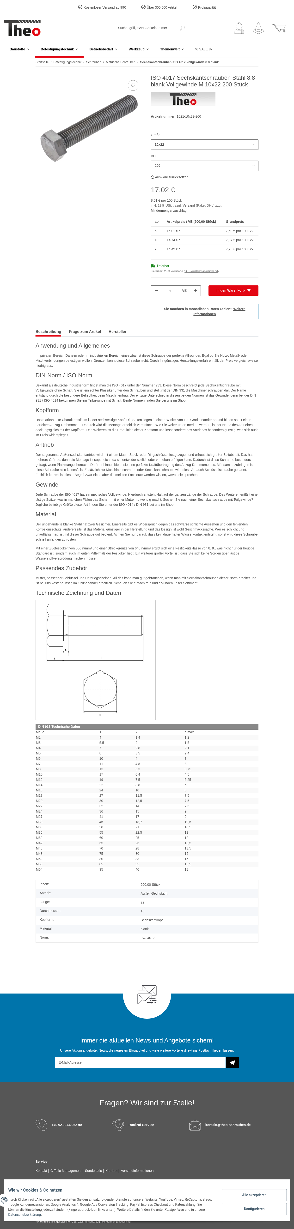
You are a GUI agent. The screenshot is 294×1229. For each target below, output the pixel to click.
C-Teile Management (66, 1171)
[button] (239, 28)
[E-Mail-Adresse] (140, 1062)
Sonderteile (94, 1171)
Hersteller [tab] (117, 332)
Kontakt (42, 1171)
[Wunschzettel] (258, 28)
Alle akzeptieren (251, 1196)
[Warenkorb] (279, 28)
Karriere (111, 1171)
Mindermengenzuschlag (169, 210)
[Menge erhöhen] (195, 291)
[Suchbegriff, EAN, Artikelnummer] (145, 28)
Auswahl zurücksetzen (169, 177)
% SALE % (203, 49)
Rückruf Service (141, 1125)
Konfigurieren (250, 1208)
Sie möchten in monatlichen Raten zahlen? (204, 311)
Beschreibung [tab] (48, 332)
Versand (189, 205)
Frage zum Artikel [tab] (85, 332)
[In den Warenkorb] (233, 290)
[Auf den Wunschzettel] (133, 85)
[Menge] (170, 291)
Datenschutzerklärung (70, 1215)
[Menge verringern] (156, 291)
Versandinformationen (137, 1171)
